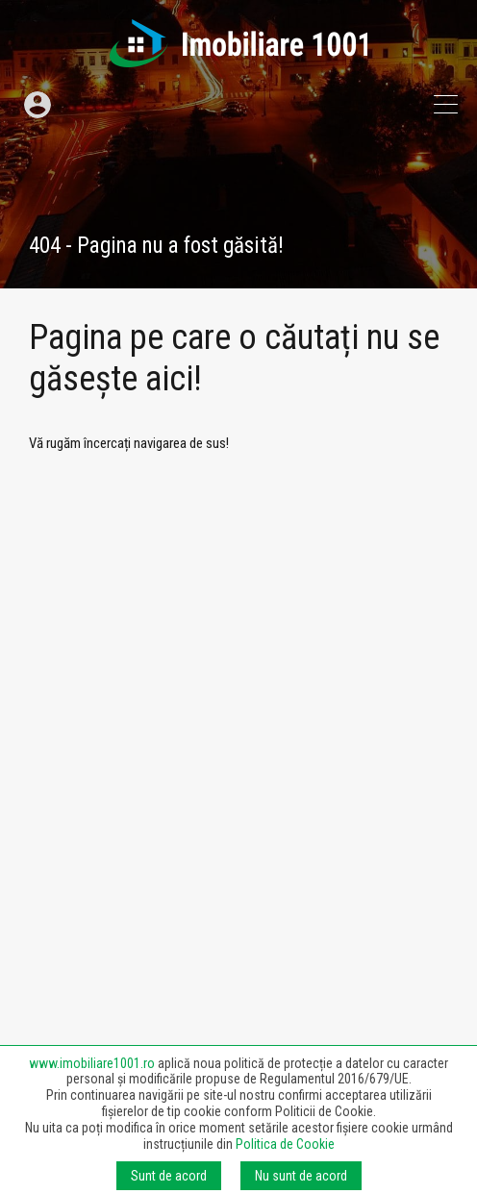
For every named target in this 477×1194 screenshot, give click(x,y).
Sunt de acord (169, 1175)
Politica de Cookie (285, 1144)
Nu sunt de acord (301, 1175)
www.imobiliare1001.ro (92, 1063)
